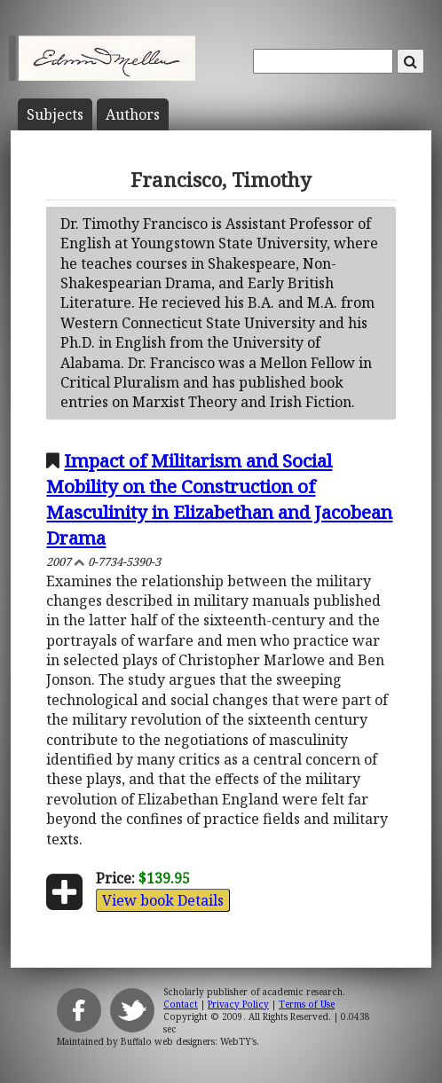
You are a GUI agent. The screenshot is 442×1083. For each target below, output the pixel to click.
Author (133, 114)
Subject (55, 114)
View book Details (163, 900)
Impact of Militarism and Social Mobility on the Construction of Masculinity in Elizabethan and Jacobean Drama (219, 499)
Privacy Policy (238, 1004)
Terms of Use (307, 1004)
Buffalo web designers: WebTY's (189, 1041)
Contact (180, 1004)
